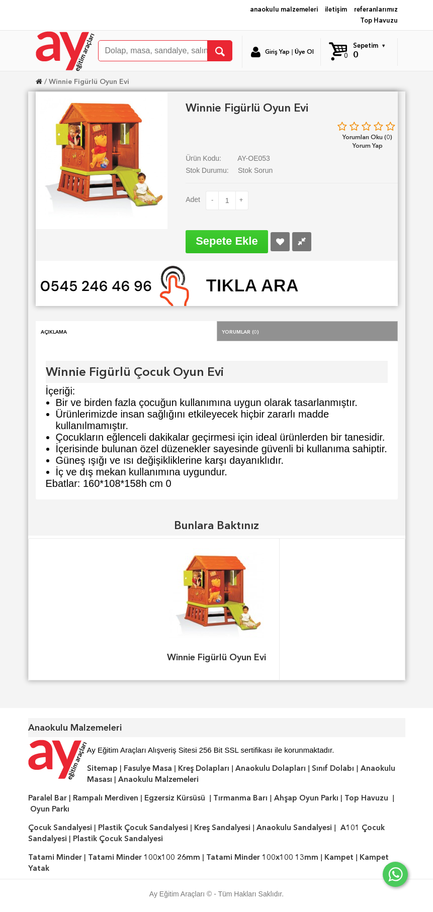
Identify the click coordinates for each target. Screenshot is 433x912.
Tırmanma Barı (240, 797)
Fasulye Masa (148, 768)
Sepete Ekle (227, 241)
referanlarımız (376, 9)
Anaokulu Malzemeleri (158, 779)
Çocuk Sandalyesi (60, 827)
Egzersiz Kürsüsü (174, 797)
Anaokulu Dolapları (270, 768)
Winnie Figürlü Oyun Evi (89, 81)
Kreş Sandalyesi (222, 827)
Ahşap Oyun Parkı (306, 797)
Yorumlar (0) (240, 331)
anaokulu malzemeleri (284, 9)
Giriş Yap (277, 51)
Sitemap (102, 768)
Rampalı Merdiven (105, 797)
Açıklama (54, 331)
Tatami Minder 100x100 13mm (262, 857)
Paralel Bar (47, 797)
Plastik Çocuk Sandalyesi (143, 827)
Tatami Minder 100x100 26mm (144, 857)
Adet (193, 199)
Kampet (339, 857)
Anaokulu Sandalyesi (294, 827)
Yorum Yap (368, 145)
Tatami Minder (55, 857)
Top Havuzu (379, 20)
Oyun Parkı (49, 809)
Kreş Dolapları (203, 768)
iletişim (336, 9)
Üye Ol (304, 51)
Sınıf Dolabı (333, 768)
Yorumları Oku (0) (367, 137)
